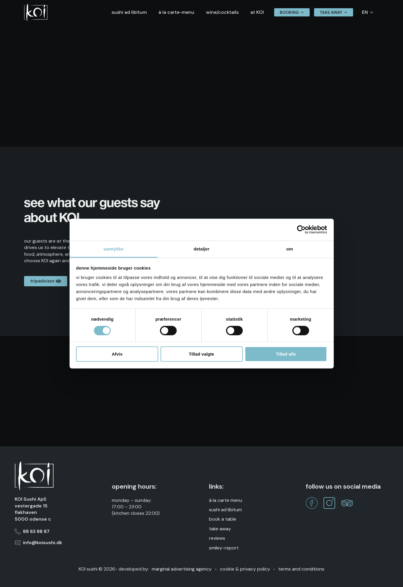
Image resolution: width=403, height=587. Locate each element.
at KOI (257, 12)
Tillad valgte (201, 353)
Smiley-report (224, 548)
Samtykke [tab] (113, 248)
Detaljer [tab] (201, 248)
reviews (217, 538)
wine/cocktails (222, 12)
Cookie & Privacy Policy (245, 569)
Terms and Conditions (301, 569)
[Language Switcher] (373, 12)
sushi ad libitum (129, 12)
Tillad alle (286, 353)
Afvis (117, 353)
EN (365, 12)
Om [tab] (289, 248)
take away (220, 529)
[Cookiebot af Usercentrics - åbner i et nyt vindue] (301, 229)
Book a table (222, 519)
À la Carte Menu (225, 500)
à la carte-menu (176, 12)
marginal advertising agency (182, 569)
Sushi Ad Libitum (225, 510)
